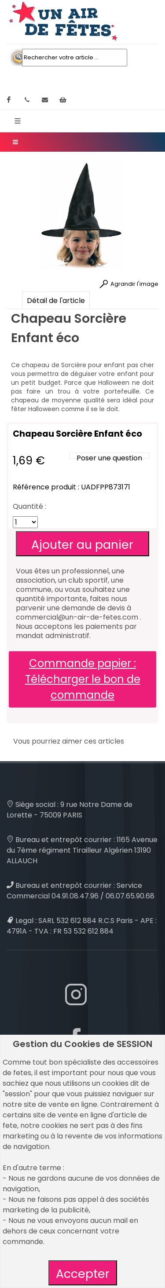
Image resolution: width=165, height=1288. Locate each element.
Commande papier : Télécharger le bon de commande (82, 679)
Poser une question (109, 458)
